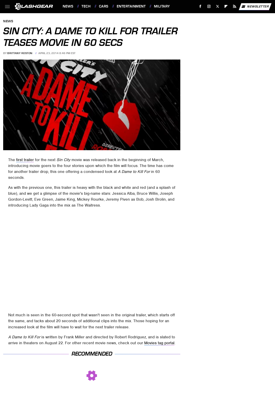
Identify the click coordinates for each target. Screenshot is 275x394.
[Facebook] (200, 6)
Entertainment (131, 6)
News (68, 6)
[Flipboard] (226, 6)
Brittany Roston (19, 53)
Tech (86, 6)
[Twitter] (217, 6)
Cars (103, 6)
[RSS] (234, 6)
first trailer (25, 159)
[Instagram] (209, 6)
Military (162, 6)
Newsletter (255, 7)
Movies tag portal (159, 342)
